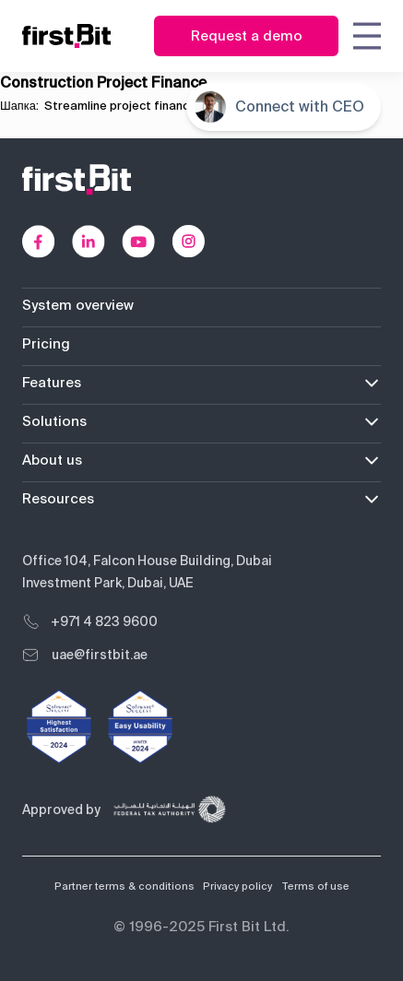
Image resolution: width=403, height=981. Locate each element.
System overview (78, 305)
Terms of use (315, 886)
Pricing (46, 344)
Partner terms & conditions (124, 886)
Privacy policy (237, 886)
